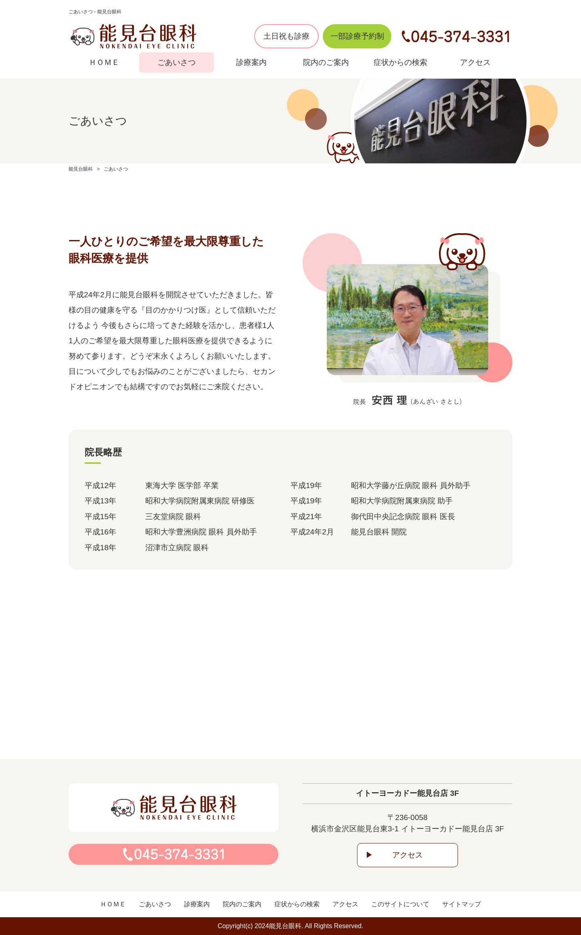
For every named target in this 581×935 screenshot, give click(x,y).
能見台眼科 (81, 169)
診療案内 (251, 62)
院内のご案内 (326, 62)
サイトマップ (461, 904)
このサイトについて (400, 904)
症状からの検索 (400, 62)
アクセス (475, 62)
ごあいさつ (176, 62)
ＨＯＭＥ (104, 62)
